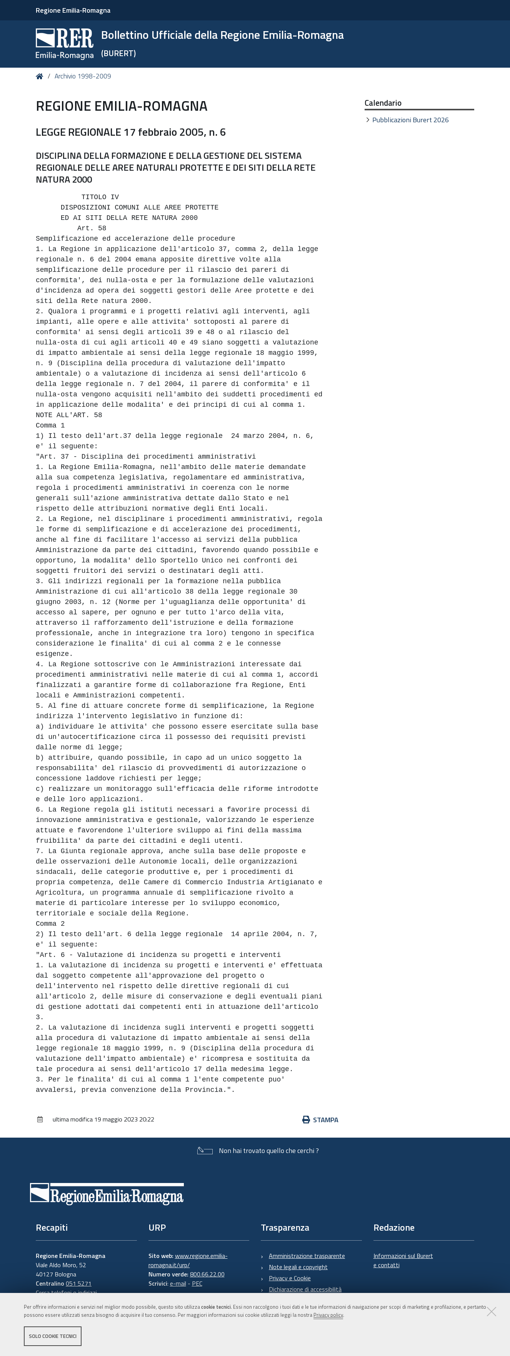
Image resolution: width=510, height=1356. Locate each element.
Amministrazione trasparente (307, 1255)
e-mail (178, 1283)
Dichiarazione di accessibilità (305, 1289)
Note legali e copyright (298, 1266)
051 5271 (79, 1283)
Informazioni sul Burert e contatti (403, 1260)
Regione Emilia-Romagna (73, 10)
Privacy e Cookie (290, 1278)
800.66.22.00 (207, 1274)
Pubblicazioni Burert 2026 (410, 120)
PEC (197, 1283)
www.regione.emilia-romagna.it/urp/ (188, 1260)
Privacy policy (328, 1315)
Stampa (320, 1120)
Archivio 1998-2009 (83, 76)
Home (41, 76)
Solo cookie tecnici (53, 1336)
